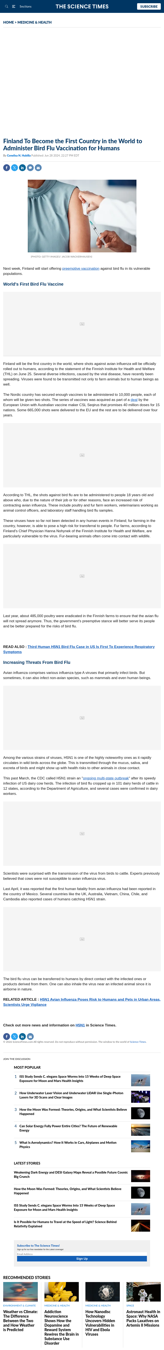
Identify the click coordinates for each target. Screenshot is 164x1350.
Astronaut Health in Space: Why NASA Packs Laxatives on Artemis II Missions (143, 1318)
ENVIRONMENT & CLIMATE (19, 1305)
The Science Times (82, 7)
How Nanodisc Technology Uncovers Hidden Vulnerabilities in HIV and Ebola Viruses (100, 1322)
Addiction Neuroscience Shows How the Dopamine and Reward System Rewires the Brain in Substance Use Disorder (61, 1327)
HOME (8, 22)
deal (134, 400)
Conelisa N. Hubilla (19, 155)
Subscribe (149, 6)
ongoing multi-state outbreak (106, 778)
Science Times (138, 1041)
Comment (30, 167)
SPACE (130, 1305)
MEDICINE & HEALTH (35, 22)
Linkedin (22, 167)
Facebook (6, 167)
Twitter (14, 167)
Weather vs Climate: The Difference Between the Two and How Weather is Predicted (20, 1320)
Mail (38, 167)
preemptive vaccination (81, 269)
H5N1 (80, 1025)
